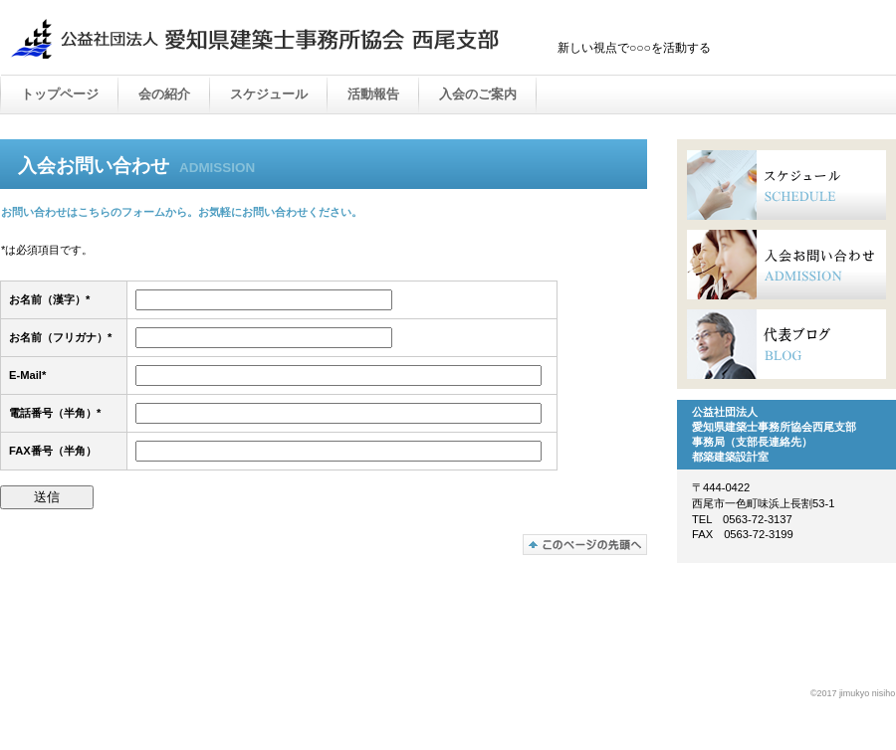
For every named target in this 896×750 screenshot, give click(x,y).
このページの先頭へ (585, 544)
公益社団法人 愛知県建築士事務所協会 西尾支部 (259, 39)
